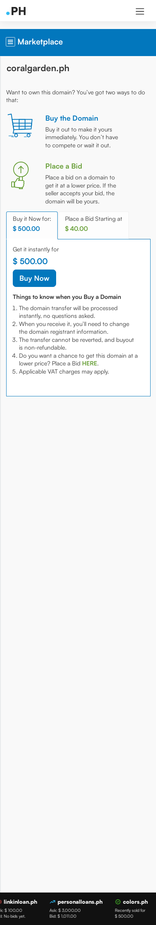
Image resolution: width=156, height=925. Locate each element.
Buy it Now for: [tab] (32, 223)
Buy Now (34, 278)
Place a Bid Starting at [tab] (93, 223)
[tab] (89, 363)
